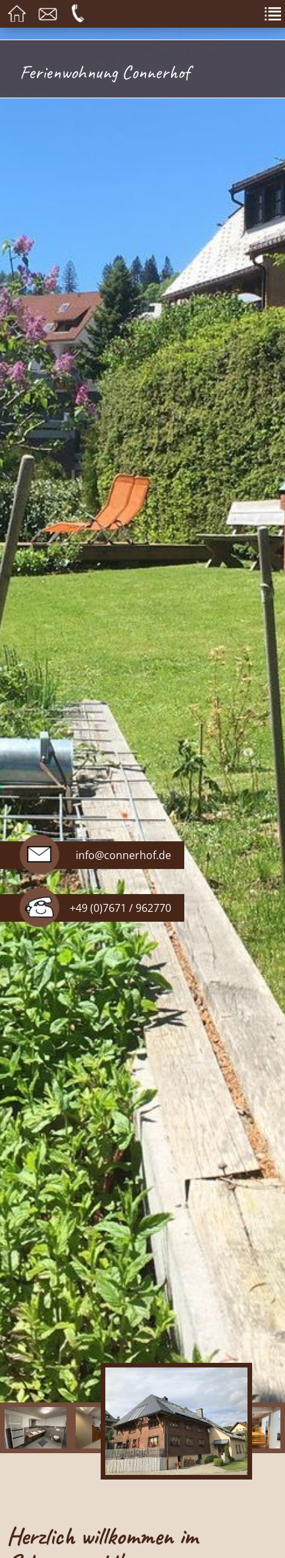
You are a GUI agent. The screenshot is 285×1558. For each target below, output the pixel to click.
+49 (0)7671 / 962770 (120, 908)
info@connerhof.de (123, 855)
